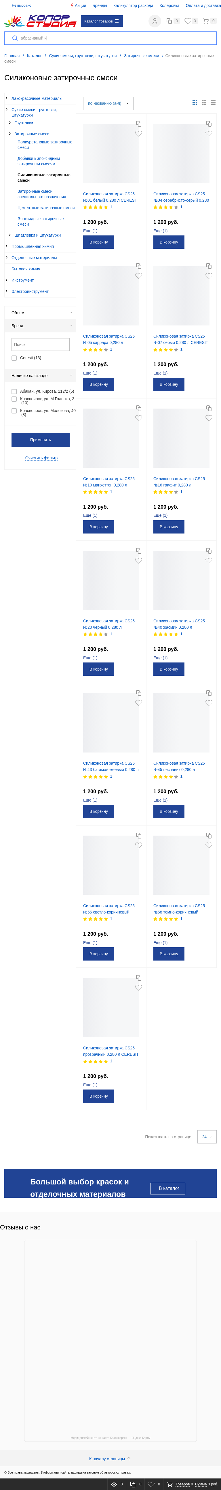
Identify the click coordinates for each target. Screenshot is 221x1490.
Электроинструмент (30, 291)
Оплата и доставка (203, 5)
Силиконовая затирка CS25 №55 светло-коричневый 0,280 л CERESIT (109, 912)
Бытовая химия (26, 269)
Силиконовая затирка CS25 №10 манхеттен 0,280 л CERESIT (109, 485)
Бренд (42, 325)
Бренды (99, 5)
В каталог (169, 1188)
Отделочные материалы (34, 257)
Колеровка (170, 5)
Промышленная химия (33, 246)
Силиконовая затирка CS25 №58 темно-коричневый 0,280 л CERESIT (179, 912)
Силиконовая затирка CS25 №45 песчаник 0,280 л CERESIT (179, 769)
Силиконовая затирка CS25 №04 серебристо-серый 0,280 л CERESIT (181, 200)
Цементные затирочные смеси (46, 207)
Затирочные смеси (32, 134)
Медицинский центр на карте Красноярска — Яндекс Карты (110, 1438)
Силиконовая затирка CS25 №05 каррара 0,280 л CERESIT (109, 342)
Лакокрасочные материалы (37, 98)
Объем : (42, 312)
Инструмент (23, 280)
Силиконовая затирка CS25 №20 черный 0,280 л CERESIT (109, 627)
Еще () (90, 231)
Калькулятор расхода (133, 5)
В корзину (98, 242)
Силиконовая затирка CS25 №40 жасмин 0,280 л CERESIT (179, 627)
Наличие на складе (42, 375)
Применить (40, 439)
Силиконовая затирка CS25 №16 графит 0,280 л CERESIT (179, 485)
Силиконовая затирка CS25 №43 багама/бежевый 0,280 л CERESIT (111, 769)
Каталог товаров (101, 21)
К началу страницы (110, 1459)
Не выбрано (18, 5)
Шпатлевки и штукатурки (38, 235)
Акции (78, 5)
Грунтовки (24, 123)
